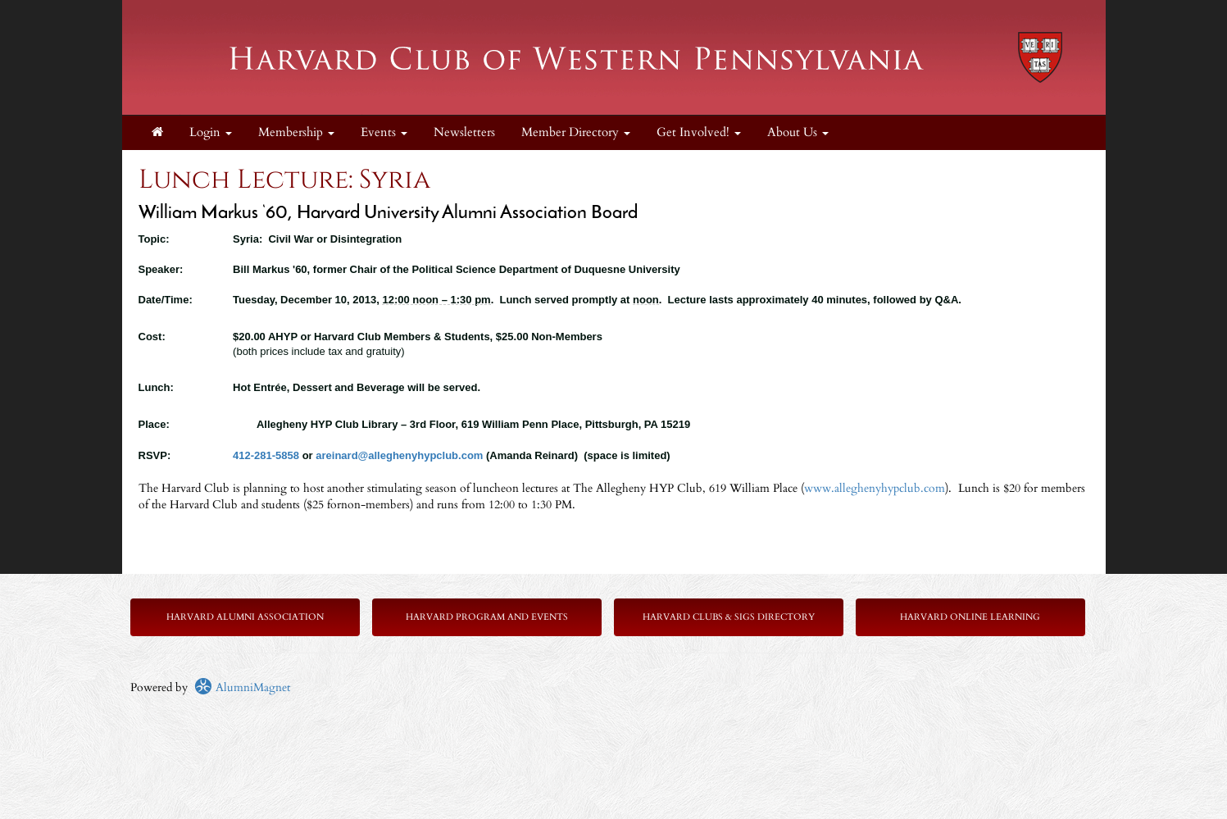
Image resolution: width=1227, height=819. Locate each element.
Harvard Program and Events (487, 617)
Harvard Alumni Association (245, 617)
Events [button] (384, 132)
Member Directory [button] (575, 132)
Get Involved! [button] (699, 132)
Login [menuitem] (210, 132)
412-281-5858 (266, 455)
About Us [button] (798, 132)
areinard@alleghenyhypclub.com (399, 455)
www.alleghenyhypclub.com (874, 488)
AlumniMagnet (242, 687)
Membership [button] (296, 132)
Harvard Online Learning (970, 617)
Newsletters (464, 132)
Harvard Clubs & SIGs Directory (729, 617)
